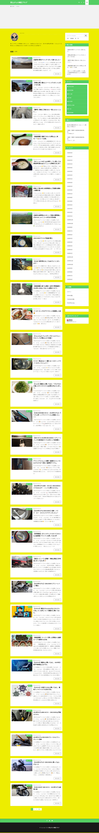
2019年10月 (70, 264)
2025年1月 (69, 179)
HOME (13, 6)
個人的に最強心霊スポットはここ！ (75, 125)
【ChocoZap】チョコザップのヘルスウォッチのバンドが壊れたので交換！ (46, 337)
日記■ (31, 159)
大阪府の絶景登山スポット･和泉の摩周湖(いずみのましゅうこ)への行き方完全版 (47, 216)
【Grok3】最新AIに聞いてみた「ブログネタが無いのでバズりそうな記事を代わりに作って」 (47, 386)
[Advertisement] (49, 17)
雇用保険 (71, 38)
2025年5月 (69, 164)
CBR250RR (30, 80)
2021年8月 (69, 201)
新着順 (11, 51)
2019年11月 (70, 261)
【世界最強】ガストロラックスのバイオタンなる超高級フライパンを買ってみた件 (47, 535)
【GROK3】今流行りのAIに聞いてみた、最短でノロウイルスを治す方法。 (46, 688)
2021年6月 (69, 205)
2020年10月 (70, 223)
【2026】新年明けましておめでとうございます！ (46, 262)
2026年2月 (69, 156)
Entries (70, 295)
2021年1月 (69, 216)
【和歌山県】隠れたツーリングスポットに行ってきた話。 (47, 84)
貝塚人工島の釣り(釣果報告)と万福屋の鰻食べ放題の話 (46, 189)
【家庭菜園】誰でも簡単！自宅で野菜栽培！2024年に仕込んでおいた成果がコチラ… (47, 287)
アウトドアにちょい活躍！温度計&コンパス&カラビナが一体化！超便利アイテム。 (47, 462)
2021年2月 (69, 212)
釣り (68, 38)
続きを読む (57, 73)
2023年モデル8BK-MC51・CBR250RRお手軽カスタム (47, 713)
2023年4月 (69, 190)
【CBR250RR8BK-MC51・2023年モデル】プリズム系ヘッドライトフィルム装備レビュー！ (47, 415)
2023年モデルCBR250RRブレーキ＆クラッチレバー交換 (46, 738)
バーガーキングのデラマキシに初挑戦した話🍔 (47, 312)
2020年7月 (69, 231)
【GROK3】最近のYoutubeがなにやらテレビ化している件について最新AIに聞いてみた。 (46, 611)
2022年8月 (69, 197)
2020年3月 (69, 246)
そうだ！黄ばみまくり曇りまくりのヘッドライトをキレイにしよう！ (47, 362)
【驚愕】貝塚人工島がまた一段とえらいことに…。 (47, 110)
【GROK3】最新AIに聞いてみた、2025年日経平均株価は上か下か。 (46, 664)
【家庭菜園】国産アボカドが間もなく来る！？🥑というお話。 (45, 137)
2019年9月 (69, 268)
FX (78, 38)
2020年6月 (69, 234)
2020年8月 (69, 227)
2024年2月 (69, 186)
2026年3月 (69, 152)
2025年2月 (69, 175)
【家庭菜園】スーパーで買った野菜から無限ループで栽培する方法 (47, 639)
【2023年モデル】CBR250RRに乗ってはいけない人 (46, 763)
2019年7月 (69, 276)
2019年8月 (69, 272)
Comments (70, 299)
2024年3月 (69, 182)
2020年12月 (70, 220)
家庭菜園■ (30, 134)
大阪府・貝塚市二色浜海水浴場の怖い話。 (76, 131)
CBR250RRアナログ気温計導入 (43, 238)
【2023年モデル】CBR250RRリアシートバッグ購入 (46, 585)
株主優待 (70, 101)
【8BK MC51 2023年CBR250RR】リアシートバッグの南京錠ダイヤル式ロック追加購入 (47, 439)
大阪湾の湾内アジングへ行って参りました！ (47, 60)
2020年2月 (69, 249)
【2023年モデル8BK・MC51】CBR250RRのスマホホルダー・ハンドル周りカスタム (46, 487)
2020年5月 (69, 238)
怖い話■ (70, 94)
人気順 (15, 51)
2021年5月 (69, 208)
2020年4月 (69, 242)
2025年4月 (69, 167)
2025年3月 (69, 171)
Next (39, 809)
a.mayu (17, 6)
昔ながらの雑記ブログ (18, 2)
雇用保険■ (70, 112)
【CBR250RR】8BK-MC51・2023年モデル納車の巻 (47, 788)
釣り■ (31, 107)
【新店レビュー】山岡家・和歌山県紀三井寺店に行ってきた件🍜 (47, 560)
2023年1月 (69, 193)
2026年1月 (69, 160)
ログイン (69, 292)
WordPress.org (70, 303)
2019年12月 (70, 257)
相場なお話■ (71, 105)
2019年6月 (69, 279)
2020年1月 (69, 253)
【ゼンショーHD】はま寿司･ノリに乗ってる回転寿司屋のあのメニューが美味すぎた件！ (47, 162)
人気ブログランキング (71, 322)
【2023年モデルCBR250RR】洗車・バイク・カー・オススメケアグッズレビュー (45, 512)
